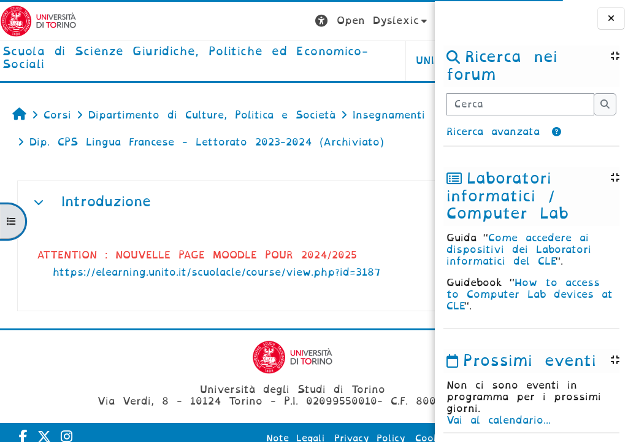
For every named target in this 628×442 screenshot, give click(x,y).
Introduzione (106, 202)
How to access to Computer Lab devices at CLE (529, 294)
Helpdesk (357, 60)
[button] (556, 132)
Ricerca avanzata (493, 132)
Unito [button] (282, 60)
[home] (145, 58)
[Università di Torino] (38, 20)
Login (410, 20)
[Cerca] (520, 104)
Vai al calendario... (498, 420)
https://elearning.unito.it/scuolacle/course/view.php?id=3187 (216, 272)
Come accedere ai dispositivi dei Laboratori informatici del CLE (518, 249)
